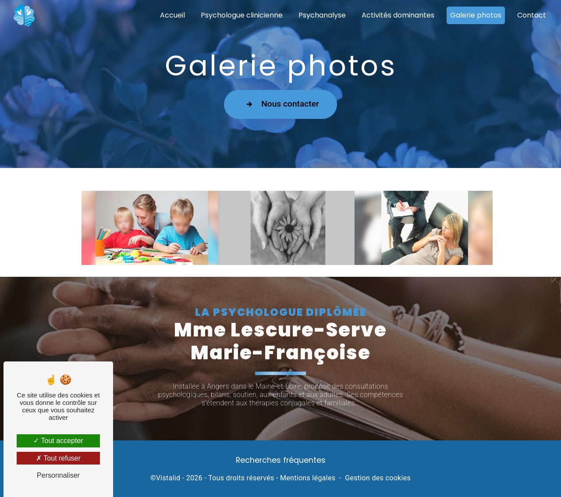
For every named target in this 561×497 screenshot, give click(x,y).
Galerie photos (475, 15)
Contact (531, 15)
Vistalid (168, 478)
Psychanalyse (322, 15)
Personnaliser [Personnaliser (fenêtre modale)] (58, 475)
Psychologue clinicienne (242, 15)
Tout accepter (58, 440)
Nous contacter (280, 104)
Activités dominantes (398, 15)
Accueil (172, 15)
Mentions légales (307, 478)
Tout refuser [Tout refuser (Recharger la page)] (58, 458)
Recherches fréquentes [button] (281, 460)
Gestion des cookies (378, 478)
